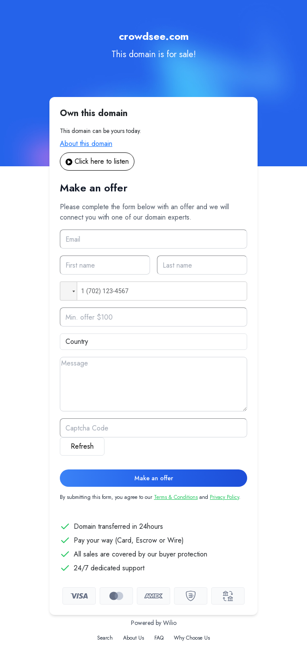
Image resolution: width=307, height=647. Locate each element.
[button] (68, 291)
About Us (133, 638)
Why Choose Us (192, 638)
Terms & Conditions (176, 497)
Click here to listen (97, 161)
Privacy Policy (224, 497)
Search (105, 638)
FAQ (158, 638)
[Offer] (153, 317)
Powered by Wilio (153, 622)
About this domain (86, 144)
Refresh (82, 446)
